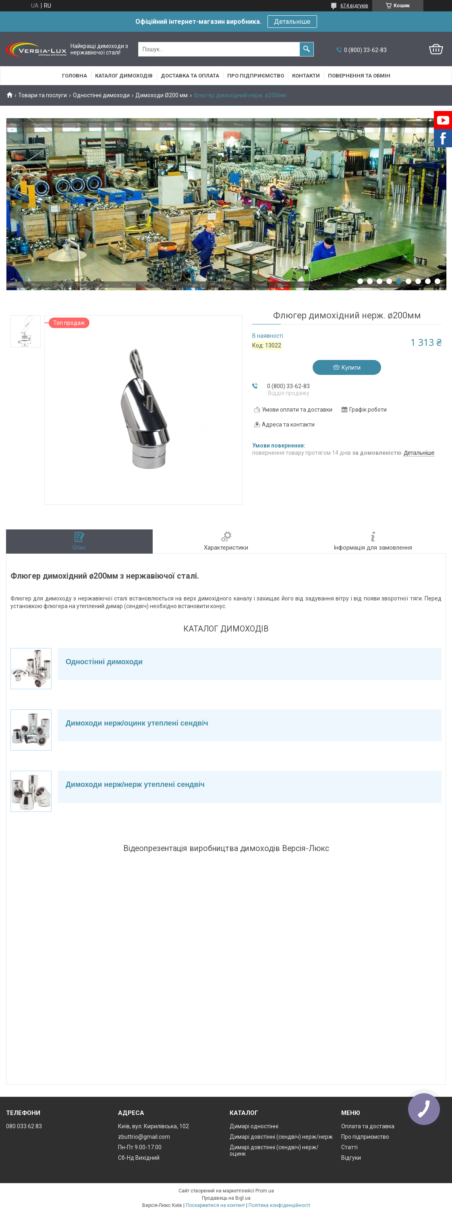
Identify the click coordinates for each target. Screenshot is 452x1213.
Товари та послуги (42, 95)
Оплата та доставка (367, 1126)
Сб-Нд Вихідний (139, 1157)
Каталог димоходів (124, 76)
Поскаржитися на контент (215, 1205)
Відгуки (351, 1157)
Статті (349, 1147)
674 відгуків (354, 5)
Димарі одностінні (254, 1126)
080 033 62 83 (24, 1126)
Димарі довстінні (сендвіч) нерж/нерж (281, 1137)
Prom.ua (264, 1191)
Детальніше (292, 21)
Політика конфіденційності (279, 1205)
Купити (351, 367)
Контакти (306, 76)
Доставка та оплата (190, 76)
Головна (74, 76)
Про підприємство (255, 76)
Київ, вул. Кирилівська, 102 (153, 1126)
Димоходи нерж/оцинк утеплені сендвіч (137, 723)
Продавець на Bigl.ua (226, 1198)
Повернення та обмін (359, 76)
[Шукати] (306, 49)
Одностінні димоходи (101, 95)
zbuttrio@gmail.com (144, 1137)
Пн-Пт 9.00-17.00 (140, 1147)
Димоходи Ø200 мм (161, 95)
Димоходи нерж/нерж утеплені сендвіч (135, 784)
